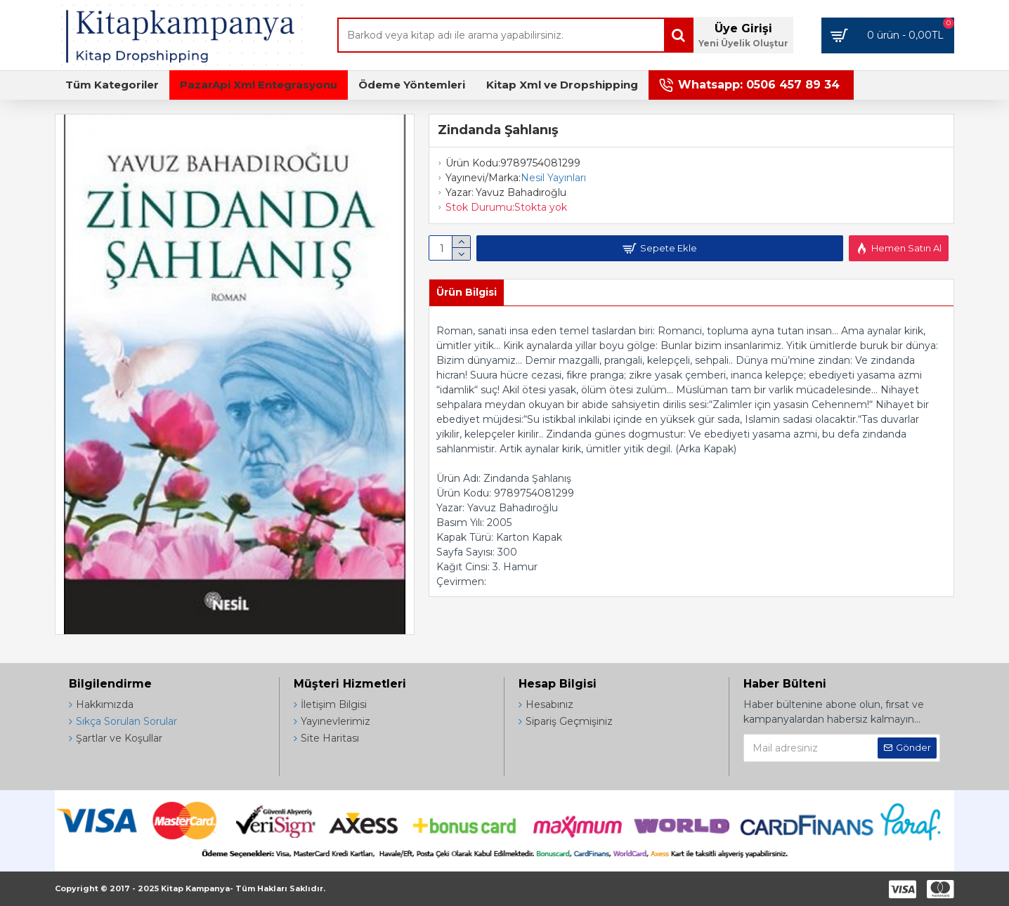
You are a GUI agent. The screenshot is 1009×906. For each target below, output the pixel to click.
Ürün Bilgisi (466, 292)
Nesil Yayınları (553, 177)
